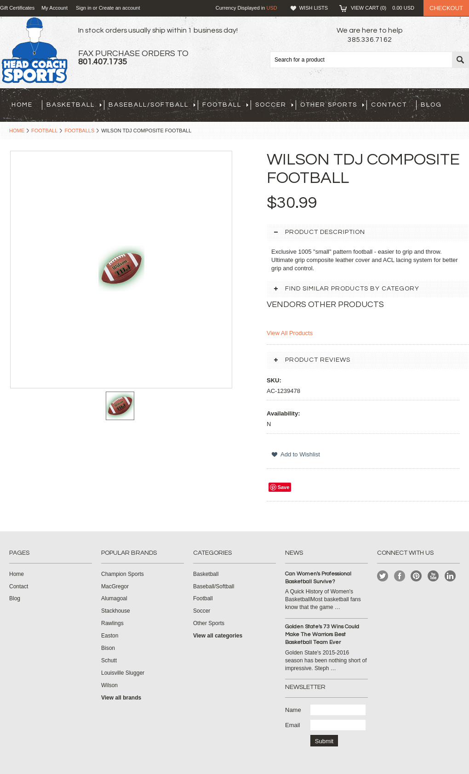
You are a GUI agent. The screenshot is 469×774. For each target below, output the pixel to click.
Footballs (79, 130)
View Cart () (382, 8)
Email (292, 725)
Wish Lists (313, 8)
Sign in (84, 8)
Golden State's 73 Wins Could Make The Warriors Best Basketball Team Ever (322, 634)
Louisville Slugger (122, 673)
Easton (109, 635)
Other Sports (332, 105)
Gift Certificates (17, 8)
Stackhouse (115, 611)
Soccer (274, 105)
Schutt (109, 660)
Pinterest (416, 576)
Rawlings (112, 623)
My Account (54, 8)
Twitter (383, 576)
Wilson (109, 685)
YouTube (433, 576)
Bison (108, 648)
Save (284, 487)
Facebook (400, 576)
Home (16, 130)
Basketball (74, 105)
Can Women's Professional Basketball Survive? (318, 578)
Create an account (119, 8)
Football (225, 105)
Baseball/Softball (152, 105)
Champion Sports (122, 574)
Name (293, 709)
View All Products (290, 333)
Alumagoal (114, 598)
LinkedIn (450, 576)
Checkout (446, 8)
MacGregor (115, 586)
